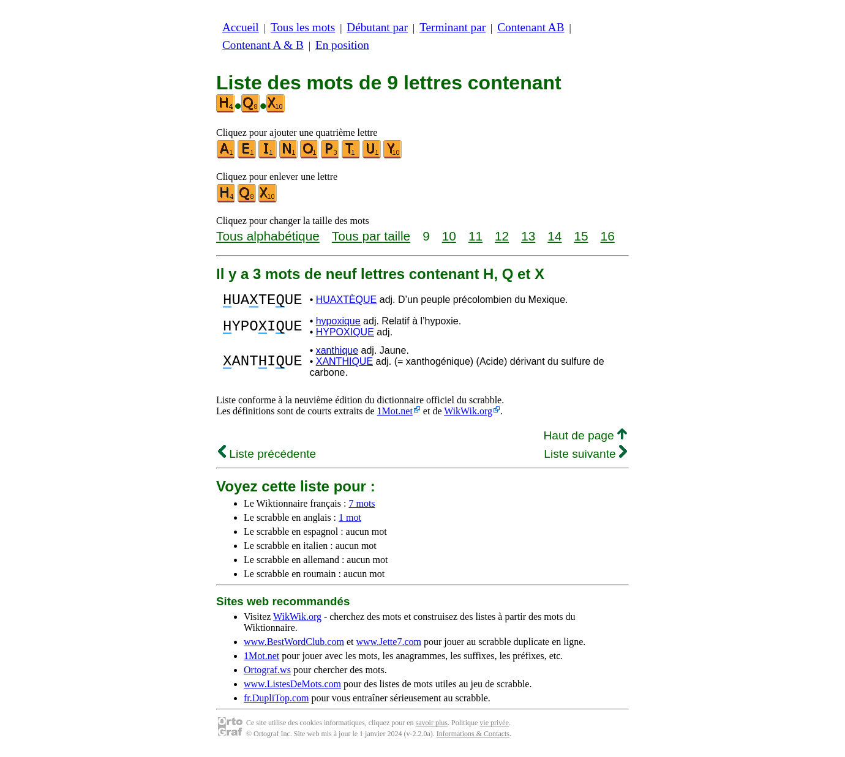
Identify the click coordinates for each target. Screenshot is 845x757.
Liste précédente (267, 457)
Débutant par (377, 27)
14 (554, 236)
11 (475, 236)
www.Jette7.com (388, 645)
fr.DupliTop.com (276, 701)
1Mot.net (395, 414)
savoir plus (432, 726)
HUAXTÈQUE (346, 301)
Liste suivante (585, 457)
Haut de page (585, 439)
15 (581, 236)
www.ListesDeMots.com (292, 687)
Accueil (240, 27)
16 (608, 236)
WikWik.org (468, 414)
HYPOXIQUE (345, 335)
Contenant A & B (263, 45)
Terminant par (452, 27)
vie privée (494, 726)
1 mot (350, 521)
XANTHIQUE (344, 365)
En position (342, 45)
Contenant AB (530, 27)
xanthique (337, 354)
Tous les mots (303, 27)
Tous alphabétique (268, 236)
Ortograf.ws (267, 673)
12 (502, 236)
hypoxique (338, 324)
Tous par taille (371, 236)
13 (528, 236)
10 (449, 236)
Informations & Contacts (473, 737)
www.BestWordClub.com (294, 645)
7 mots (361, 507)
